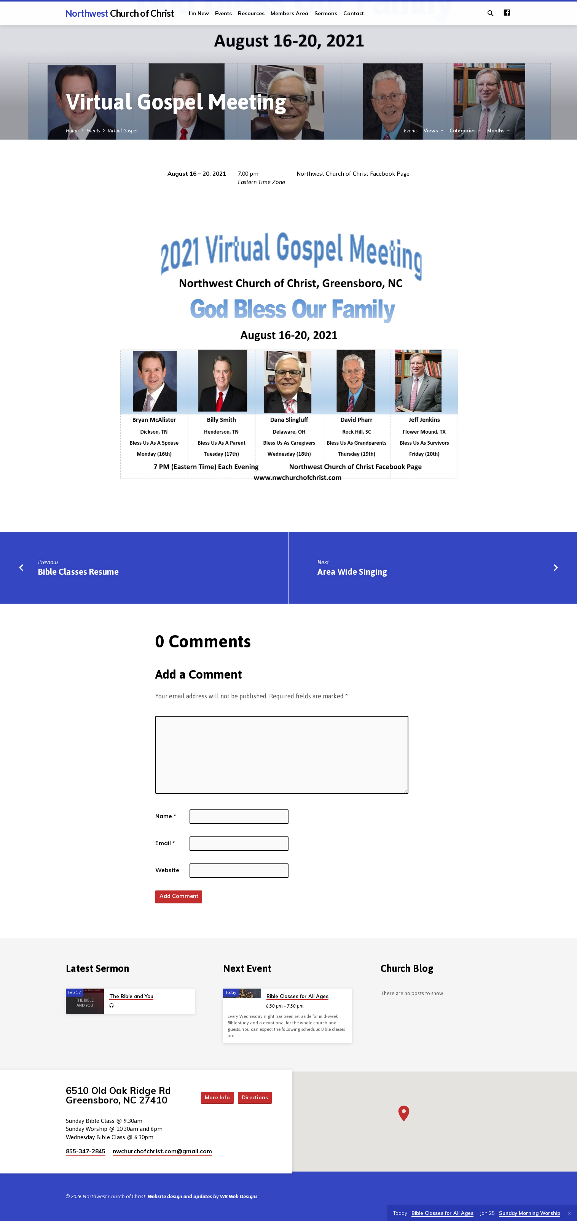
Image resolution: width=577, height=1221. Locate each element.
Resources (251, 13)
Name (165, 816)
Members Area (289, 13)
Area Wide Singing (352, 572)
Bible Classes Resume (78, 572)
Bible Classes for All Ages (297, 996)
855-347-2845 (85, 1151)
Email (165, 843)
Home (72, 131)
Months (499, 130)
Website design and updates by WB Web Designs (203, 1196)
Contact (353, 13)
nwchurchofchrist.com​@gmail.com (162, 1151)
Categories (465, 130)
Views (434, 130)
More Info (210, 1097)
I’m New (199, 13)
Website (167, 870)
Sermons (325, 13)
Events (223, 13)
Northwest (119, 13)
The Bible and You (131, 996)
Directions (252, 1097)
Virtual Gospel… (124, 131)
